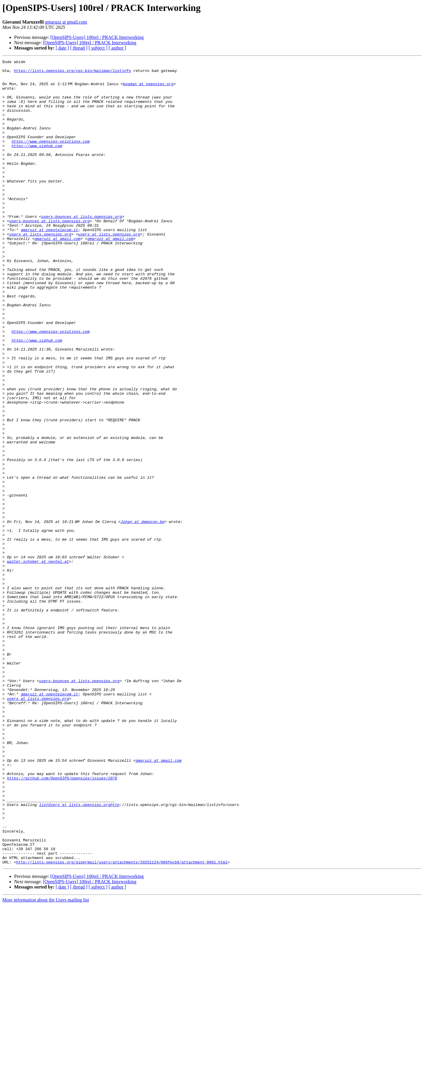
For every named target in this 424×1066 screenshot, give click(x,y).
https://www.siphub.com (36, 163)
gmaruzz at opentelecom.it (49, 264)
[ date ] (62, 47)
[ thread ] (78, 47)
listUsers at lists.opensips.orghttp (79, 954)
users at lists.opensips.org (40, 269)
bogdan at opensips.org (149, 89)
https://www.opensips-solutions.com (50, 158)
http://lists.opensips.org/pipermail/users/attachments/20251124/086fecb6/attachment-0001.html (122, 1023)
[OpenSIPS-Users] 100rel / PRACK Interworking (97, 37)
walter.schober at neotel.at (38, 662)
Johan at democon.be (143, 614)
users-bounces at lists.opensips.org (82, 248)
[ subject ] (98, 47)
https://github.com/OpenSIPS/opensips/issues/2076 (62, 922)
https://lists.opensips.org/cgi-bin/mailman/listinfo (72, 73)
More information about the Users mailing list (45, 1060)
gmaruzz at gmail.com (66, 21)
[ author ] (117, 47)
